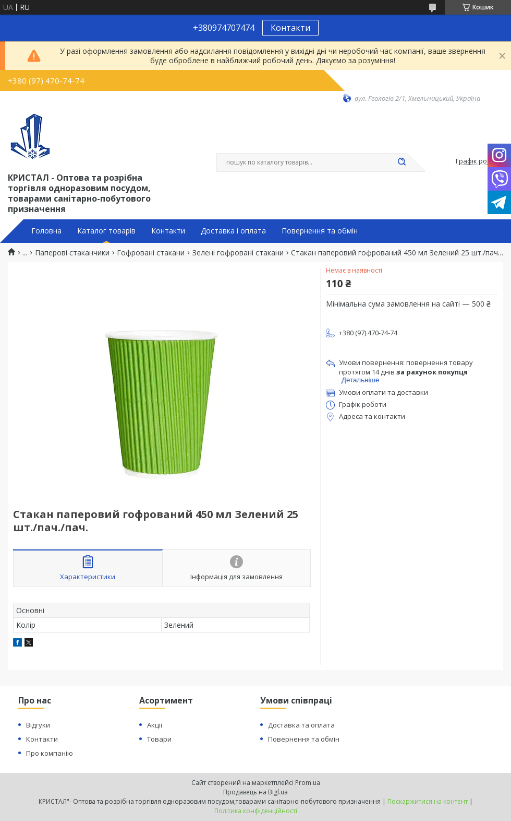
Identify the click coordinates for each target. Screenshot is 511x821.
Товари (159, 739)
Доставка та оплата (301, 725)
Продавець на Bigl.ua (255, 792)
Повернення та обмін (320, 230)
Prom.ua (307, 782)
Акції (154, 725)
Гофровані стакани (151, 252)
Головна (46, 230)
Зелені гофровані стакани (238, 252)
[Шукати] (401, 162)
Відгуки (38, 725)
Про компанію (49, 753)
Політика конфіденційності (255, 810)
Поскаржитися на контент (427, 801)
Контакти (290, 27)
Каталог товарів (106, 230)
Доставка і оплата (233, 230)
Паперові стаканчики (72, 252)
